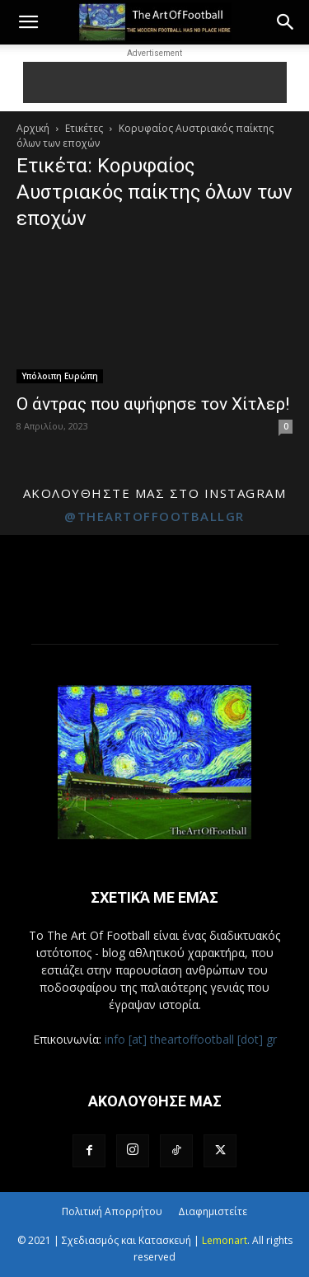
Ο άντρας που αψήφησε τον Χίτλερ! (152, 404)
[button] (28, 22)
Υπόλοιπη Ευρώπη (59, 376)
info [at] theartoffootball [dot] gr (191, 1039)
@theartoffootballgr (154, 516)
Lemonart (224, 1240)
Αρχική (32, 128)
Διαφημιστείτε (212, 1211)
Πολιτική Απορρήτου (112, 1211)
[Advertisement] (155, 82)
